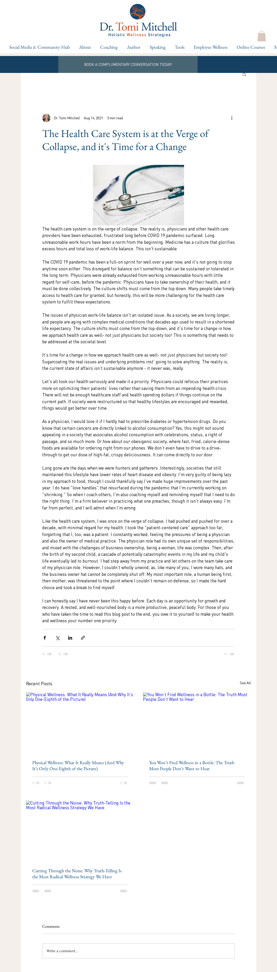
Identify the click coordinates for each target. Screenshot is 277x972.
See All (245, 683)
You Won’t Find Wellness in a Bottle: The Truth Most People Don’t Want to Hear (191, 765)
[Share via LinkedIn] (70, 637)
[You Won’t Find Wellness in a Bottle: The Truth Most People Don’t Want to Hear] (197, 722)
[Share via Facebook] (44, 637)
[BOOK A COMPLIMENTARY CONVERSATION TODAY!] (128, 64)
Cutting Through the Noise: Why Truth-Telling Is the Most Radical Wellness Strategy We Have (77, 874)
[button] (108, 47)
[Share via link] (82, 637)
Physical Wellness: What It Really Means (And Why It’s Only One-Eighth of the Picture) (78, 765)
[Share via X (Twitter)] (57, 637)
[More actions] (232, 118)
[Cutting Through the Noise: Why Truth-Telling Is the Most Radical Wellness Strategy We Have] (80, 831)
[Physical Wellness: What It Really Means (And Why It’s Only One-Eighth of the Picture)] (80, 722)
